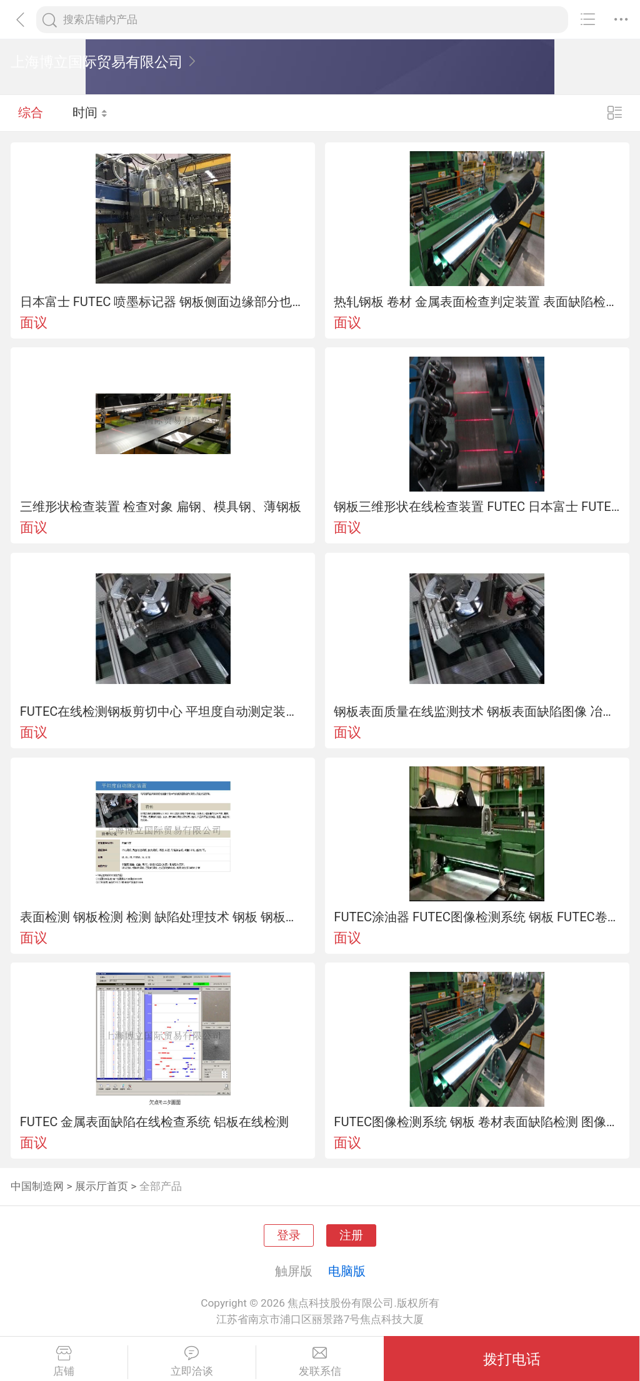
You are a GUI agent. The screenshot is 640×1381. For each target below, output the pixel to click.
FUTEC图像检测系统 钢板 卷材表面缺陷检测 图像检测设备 (477, 1122)
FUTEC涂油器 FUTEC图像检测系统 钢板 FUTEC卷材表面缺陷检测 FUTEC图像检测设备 (477, 917)
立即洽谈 (192, 1361)
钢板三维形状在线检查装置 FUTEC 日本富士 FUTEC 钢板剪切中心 (477, 506)
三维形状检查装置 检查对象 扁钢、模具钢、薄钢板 (160, 506)
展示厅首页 (101, 1186)
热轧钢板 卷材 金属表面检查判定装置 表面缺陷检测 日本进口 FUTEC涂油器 (477, 301)
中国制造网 (37, 1186)
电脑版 (347, 1271)
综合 (30, 112)
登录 (289, 1235)
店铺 (64, 1361)
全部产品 (160, 1186)
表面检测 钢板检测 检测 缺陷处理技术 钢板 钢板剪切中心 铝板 (163, 917)
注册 (351, 1235)
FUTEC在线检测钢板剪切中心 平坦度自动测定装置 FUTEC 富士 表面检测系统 (163, 711)
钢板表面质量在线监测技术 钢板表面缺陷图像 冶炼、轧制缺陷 (477, 711)
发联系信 (320, 1361)
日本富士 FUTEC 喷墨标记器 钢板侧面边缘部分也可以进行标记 (163, 301)
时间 (90, 112)
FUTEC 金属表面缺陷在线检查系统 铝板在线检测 (154, 1122)
